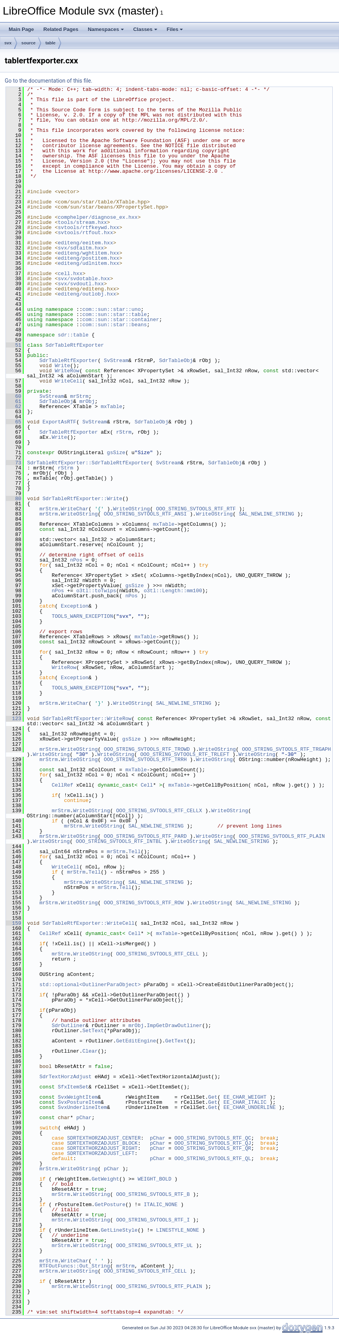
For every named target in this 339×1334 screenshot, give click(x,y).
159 (13, 923)
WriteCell (68, 380)
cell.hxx (70, 273)
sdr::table (73, 334)
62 (13, 406)
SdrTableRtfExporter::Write (82, 498)
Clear (90, 1051)
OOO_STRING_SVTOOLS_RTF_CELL (157, 953)
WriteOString (131, 508)
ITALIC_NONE (160, 1204)
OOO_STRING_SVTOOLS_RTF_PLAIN (281, 836)
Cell (147, 785)
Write (62, 365)
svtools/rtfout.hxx (85, 232)
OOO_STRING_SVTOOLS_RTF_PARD (145, 836)
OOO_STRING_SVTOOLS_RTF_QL (212, 1158)
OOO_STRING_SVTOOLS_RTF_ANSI (145, 513)
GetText (176, 1040)
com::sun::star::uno (111, 309)
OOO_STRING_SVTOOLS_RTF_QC (212, 1138)
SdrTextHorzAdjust (65, 1076)
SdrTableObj (176, 360)
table (50, 43)
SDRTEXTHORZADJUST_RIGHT (102, 1148)
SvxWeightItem (78, 1097)
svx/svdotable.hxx (84, 278)
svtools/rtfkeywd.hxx (88, 227)
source (28, 43)
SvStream (116, 360)
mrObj (87, 401)
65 (13, 421)
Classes (145, 29)
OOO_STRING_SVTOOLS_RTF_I (153, 1219)
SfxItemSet (73, 1086)
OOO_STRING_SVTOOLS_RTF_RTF (196, 508)
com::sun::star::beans (114, 324)
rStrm (123, 432)
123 (13, 718)
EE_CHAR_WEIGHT (244, 1097)
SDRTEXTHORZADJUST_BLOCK (102, 1143)
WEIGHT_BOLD (154, 1178)
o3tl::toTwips (96, 590)
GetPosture (110, 1204)
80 (13, 498)
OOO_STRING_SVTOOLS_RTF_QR (212, 1148)
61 (13, 401)
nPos (76, 560)
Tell (134, 851)
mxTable (111, 406)
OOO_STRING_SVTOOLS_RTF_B (153, 1194)
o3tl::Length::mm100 (173, 590)
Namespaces (106, 29)
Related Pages (60, 29)
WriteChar (74, 508)
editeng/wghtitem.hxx (88, 253)
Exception (74, 606)
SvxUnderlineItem (82, 1107)
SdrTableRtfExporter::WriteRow (86, 718)
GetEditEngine (136, 1040)
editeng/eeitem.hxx (85, 242)
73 (13, 462)
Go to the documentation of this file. (48, 81)
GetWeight (105, 1178)
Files (175, 29)
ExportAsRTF (59, 421)
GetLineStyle (119, 1230)
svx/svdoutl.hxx (81, 283)
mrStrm (79, 396)
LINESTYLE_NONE (177, 1230)
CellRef (62, 785)
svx (7, 43)
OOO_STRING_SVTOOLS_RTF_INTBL (119, 841)
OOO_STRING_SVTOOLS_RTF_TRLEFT (184, 754)
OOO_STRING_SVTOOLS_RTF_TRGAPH (286, 749)
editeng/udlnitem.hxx (88, 263)
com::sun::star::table (114, 314)
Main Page (21, 29)
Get (212, 1097)
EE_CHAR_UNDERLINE (249, 1107)
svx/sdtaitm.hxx (81, 247)
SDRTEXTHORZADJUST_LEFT (100, 1153)
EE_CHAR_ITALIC (244, 1102)
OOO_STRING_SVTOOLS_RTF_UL (154, 1245)
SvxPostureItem (79, 1102)
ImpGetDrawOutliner (174, 1025)
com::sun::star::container (120, 319)
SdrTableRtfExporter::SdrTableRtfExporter (88, 462)
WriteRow (67, 370)
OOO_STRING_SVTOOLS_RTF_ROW (144, 902)
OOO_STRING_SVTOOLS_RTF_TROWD (147, 749)
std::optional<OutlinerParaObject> (89, 984)
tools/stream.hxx (82, 222)
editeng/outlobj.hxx (87, 293)
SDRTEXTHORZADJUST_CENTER (103, 1138)
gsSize (116, 452)
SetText (93, 1030)
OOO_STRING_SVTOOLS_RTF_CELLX (159, 810)
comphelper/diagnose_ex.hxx (98, 217)
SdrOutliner (68, 1025)
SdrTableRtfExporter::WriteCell (88, 923)
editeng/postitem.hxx (88, 258)
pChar (84, 1117)
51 (13, 345)
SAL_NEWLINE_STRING (266, 513)
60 (13, 396)
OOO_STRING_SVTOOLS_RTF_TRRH (145, 759)
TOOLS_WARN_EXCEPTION (82, 616)
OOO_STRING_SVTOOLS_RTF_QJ (212, 1143)
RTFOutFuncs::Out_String (74, 1265)
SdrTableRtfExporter (75, 345)
